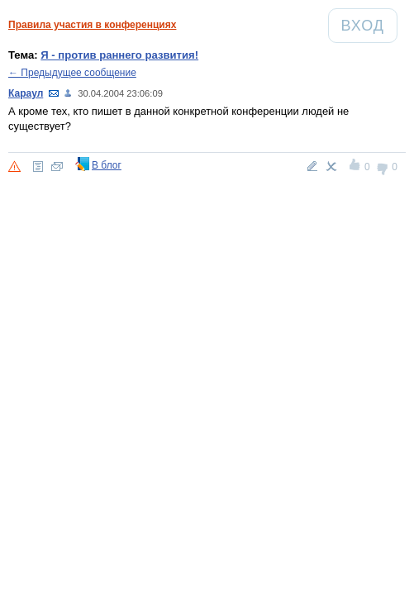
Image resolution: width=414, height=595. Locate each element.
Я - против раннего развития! (119, 55)
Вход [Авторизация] (368, 25)
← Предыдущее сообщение (72, 73)
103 (69, 93)
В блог (106, 165)
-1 (383, 167)
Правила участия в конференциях (92, 25)
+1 (356, 167)
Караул (25, 93)
